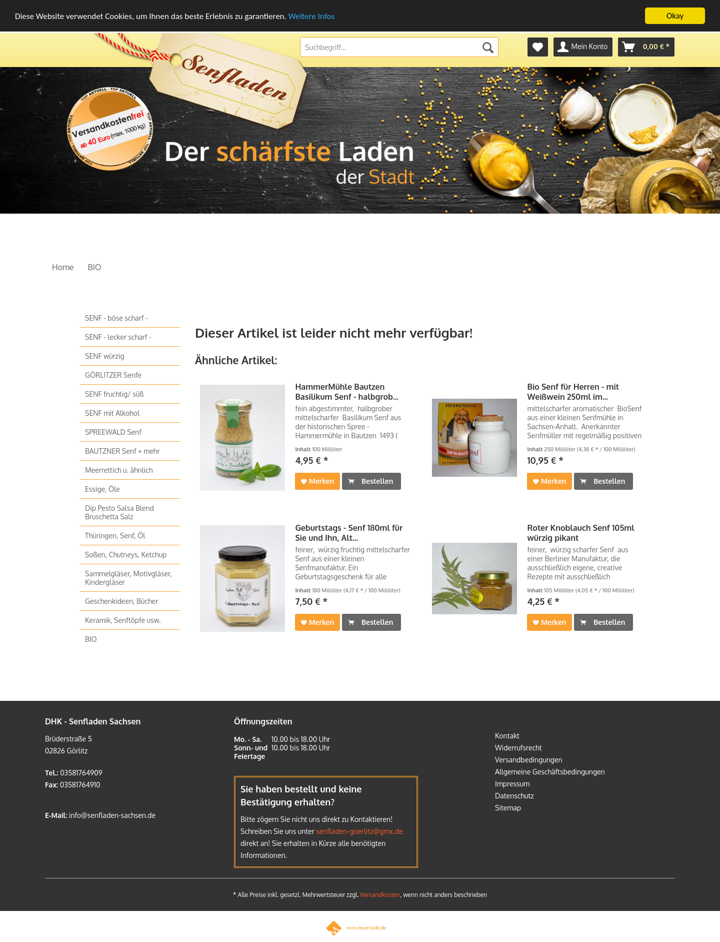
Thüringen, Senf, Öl (115, 535)
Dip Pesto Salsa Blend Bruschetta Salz (119, 512)
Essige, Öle (102, 489)
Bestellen (370, 479)
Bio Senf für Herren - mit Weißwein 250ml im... (573, 392)
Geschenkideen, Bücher (121, 601)
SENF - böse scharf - (116, 318)
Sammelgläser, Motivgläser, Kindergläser (128, 577)
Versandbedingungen (528, 759)
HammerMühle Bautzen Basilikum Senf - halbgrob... (346, 392)
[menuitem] (537, 47)
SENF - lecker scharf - (118, 337)
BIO (91, 639)
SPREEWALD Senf (113, 432)
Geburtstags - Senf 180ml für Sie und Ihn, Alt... (348, 533)
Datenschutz (514, 795)
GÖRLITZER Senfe (113, 375)
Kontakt (507, 735)
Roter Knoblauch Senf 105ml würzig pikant (580, 533)
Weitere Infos (311, 16)
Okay (675, 16)
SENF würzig (104, 356)
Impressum (512, 783)
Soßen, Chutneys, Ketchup (125, 554)
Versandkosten (380, 894)
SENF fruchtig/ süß (114, 394)
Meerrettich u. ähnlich (118, 470)
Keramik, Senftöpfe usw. (122, 620)
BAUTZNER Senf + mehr (122, 451)
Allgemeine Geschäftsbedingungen (550, 771)
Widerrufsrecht (518, 747)
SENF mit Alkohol (112, 413)
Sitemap (508, 807)
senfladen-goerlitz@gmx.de (359, 831)
